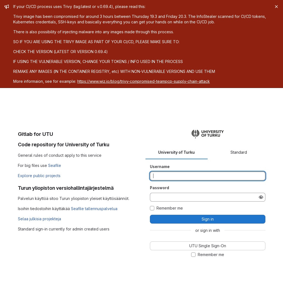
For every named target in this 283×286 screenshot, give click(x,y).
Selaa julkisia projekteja (39, 218)
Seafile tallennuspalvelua (94, 208)
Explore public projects (39, 175)
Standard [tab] (238, 152)
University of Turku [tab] (176, 152)
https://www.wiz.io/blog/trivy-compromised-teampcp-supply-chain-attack (143, 81)
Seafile (54, 165)
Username (160, 166)
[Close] (276, 6)
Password (159, 187)
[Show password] (261, 197)
